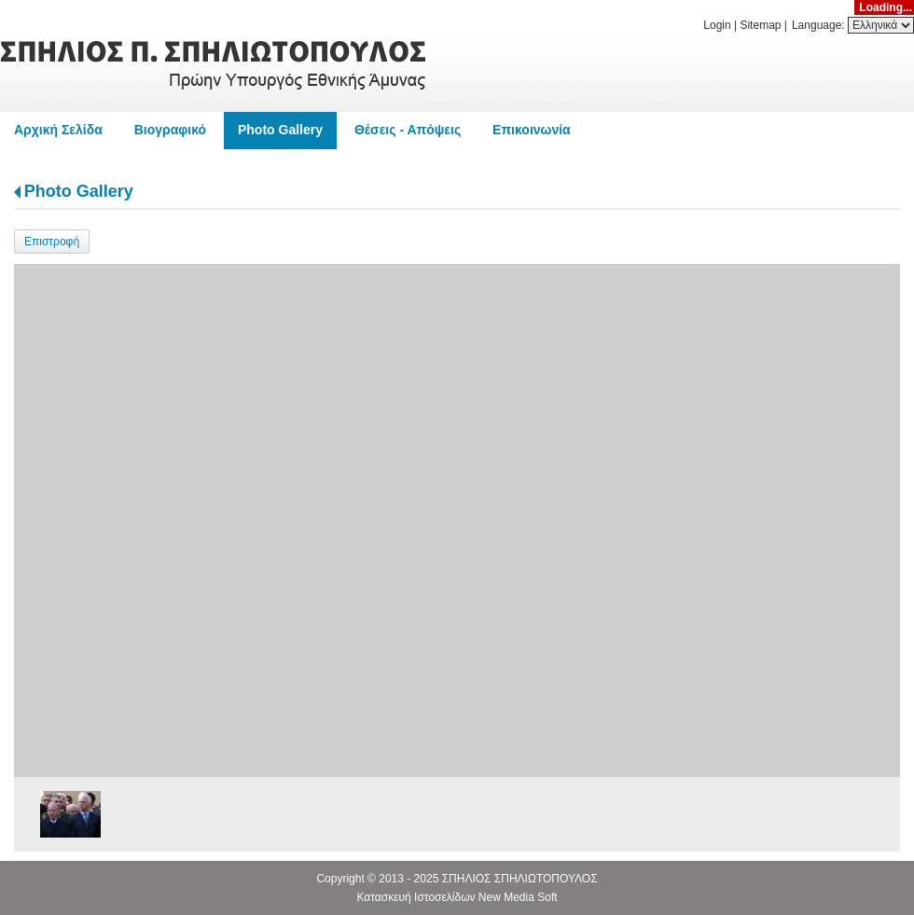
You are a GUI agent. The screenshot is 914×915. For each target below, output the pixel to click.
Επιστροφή (51, 241)
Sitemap (760, 25)
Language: (820, 25)
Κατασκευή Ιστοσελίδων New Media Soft (456, 897)
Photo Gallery (78, 191)
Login (716, 25)
